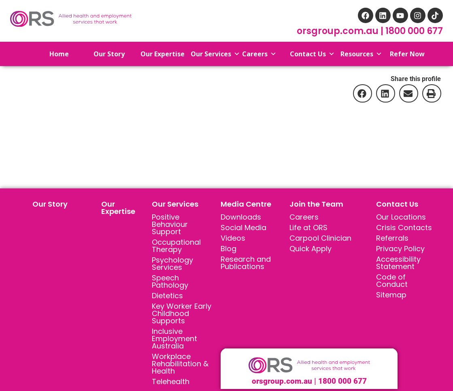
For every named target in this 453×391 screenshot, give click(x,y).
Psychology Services (172, 263)
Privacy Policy (400, 249)
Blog (228, 249)
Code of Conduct (392, 280)
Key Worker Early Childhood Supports (181, 313)
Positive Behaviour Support (170, 224)
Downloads (241, 217)
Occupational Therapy (176, 245)
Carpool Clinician (320, 238)
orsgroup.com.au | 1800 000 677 (309, 381)
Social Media (243, 227)
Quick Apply (310, 249)
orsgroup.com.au (339, 31)
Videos (233, 238)
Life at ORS (308, 227)
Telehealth (170, 381)
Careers (304, 217)
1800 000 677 (414, 31)
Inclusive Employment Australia (174, 338)
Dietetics (167, 296)
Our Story (50, 204)
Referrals (392, 238)
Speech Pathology (170, 281)
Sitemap (391, 295)
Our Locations (401, 217)
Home (51, 53)
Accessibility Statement (398, 262)
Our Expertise (118, 207)
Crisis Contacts (404, 227)
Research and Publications (246, 262)
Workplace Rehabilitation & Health (180, 363)
